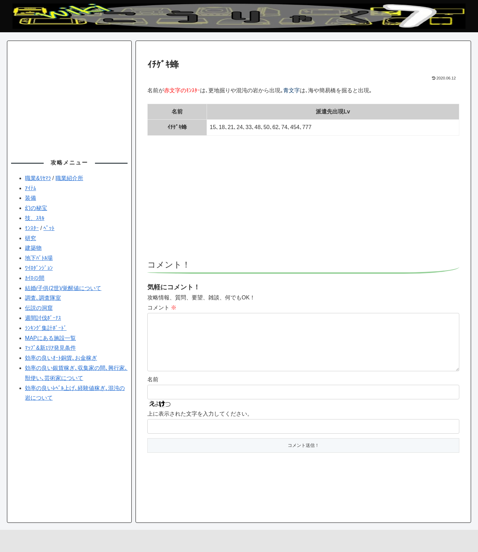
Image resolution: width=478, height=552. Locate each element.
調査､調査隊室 (43, 298)
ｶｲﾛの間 (34, 278)
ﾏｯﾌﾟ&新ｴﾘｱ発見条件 (50, 348)
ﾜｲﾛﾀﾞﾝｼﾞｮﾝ (39, 268)
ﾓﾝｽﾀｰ (32, 228)
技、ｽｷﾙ (34, 218)
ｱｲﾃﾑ (30, 188)
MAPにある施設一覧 (50, 338)
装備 (30, 198)
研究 (30, 238)
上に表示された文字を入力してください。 (200, 425)
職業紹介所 (69, 178)
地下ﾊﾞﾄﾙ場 (39, 258)
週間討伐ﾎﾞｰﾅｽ (43, 318)
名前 (152, 390)
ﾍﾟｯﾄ (48, 228)
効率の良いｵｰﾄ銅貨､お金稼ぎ (61, 358)
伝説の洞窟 (39, 308)
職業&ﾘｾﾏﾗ (38, 178)
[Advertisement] (303, 200)
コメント (161, 308)
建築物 (33, 248)
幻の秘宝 (36, 208)
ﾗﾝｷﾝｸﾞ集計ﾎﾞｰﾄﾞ (46, 328)
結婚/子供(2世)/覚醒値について (63, 288)
